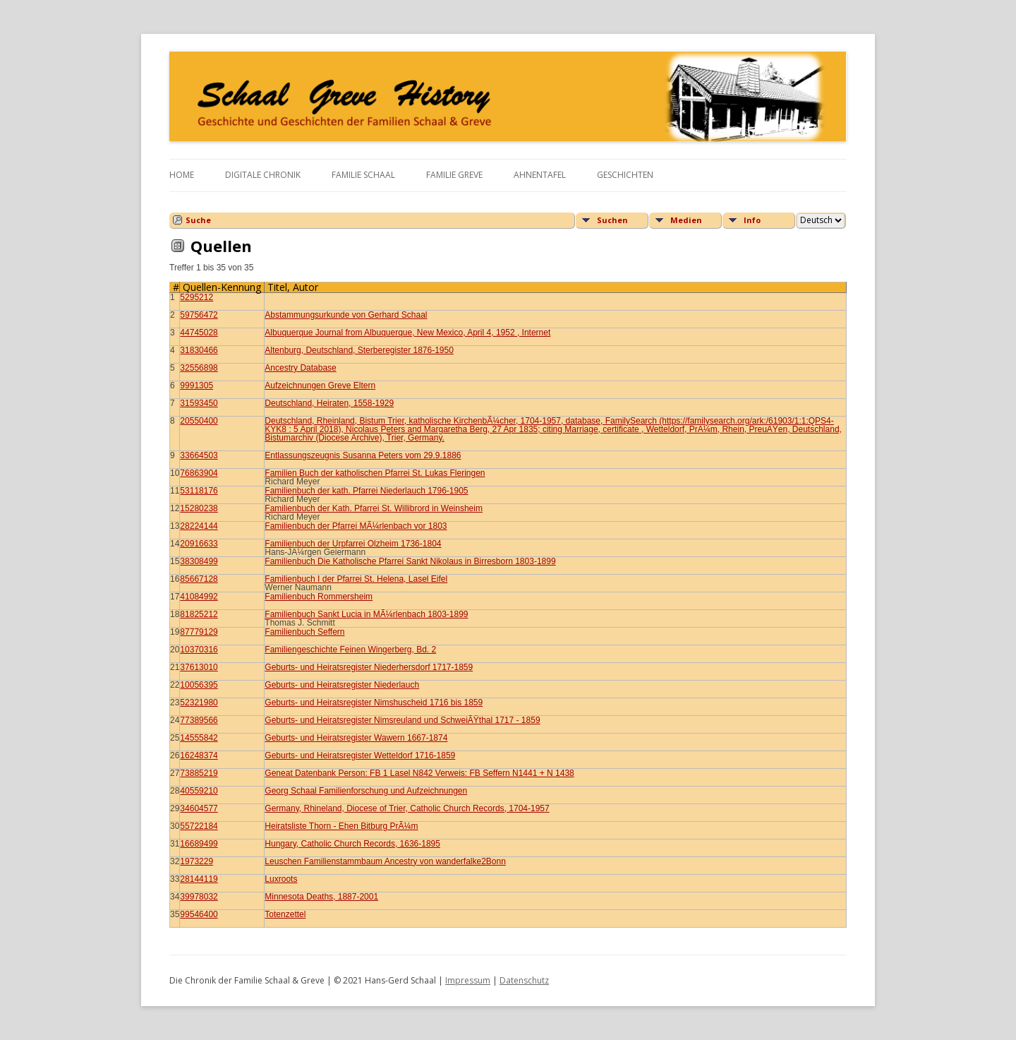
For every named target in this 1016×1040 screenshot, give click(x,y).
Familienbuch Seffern (304, 632)
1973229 (196, 861)
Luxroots (281, 879)
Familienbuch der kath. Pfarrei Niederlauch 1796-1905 (366, 491)
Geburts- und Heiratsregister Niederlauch (342, 685)
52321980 (198, 702)
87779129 (198, 632)
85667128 (198, 579)
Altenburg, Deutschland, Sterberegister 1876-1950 (359, 350)
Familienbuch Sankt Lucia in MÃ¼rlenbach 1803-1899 (366, 614)
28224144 (198, 526)
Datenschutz (524, 980)
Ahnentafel (540, 175)
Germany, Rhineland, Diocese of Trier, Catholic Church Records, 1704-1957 (407, 808)
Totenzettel (285, 914)
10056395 (198, 685)
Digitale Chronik (263, 175)
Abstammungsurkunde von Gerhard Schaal (346, 315)
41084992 (198, 597)
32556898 (198, 368)
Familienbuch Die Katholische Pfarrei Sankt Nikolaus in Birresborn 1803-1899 (410, 561)
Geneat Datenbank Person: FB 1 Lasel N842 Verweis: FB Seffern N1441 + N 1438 (419, 773)
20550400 (198, 421)
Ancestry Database (300, 368)
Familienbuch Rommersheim (319, 597)
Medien (686, 220)
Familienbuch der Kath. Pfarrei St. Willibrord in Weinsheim (374, 508)
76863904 (198, 473)
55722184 (198, 826)
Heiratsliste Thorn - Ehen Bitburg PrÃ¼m (341, 826)
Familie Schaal (363, 175)
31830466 (198, 350)
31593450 (198, 403)
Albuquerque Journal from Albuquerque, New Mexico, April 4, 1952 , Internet (407, 332)
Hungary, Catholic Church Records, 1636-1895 (352, 844)
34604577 (198, 808)
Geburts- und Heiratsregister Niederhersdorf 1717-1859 (369, 667)
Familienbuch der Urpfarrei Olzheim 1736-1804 (353, 544)
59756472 (198, 315)
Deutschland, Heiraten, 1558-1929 (329, 403)
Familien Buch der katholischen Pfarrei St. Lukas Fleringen (375, 473)
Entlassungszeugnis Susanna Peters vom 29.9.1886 (363, 455)
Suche (198, 220)
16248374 (198, 755)
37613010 (198, 667)
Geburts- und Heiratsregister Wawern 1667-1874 (356, 738)
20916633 (198, 544)
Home (181, 175)
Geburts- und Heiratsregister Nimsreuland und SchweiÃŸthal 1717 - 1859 (402, 720)
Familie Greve (454, 175)
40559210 (198, 791)
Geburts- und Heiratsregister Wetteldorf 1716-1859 (360, 755)
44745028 (198, 332)
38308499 (198, 561)
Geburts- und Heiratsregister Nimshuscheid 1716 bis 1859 (374, 702)
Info (752, 220)
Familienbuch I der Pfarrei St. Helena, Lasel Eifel (356, 579)
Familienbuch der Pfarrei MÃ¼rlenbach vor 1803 (356, 526)
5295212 (196, 297)
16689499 (198, 844)
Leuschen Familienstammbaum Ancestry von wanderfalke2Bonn (385, 861)
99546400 (198, 914)
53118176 (198, 491)
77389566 (198, 720)
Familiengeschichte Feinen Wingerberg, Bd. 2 (350, 650)
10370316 (198, 650)
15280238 (198, 508)
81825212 (198, 614)
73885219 (198, 773)
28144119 (198, 879)
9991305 (196, 385)
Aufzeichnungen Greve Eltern (320, 385)
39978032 (198, 897)
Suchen (612, 220)
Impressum (467, 980)
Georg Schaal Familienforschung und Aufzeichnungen (366, 791)
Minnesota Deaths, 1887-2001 (321, 897)
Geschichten (625, 175)
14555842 (198, 738)
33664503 (198, 455)
